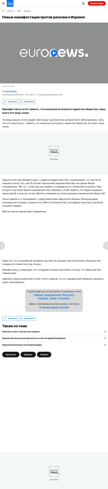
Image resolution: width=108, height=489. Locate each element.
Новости (10, 11)
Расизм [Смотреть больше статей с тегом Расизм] (44, 354)
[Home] (3, 11)
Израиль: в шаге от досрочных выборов (21, 331)
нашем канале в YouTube (55, 307)
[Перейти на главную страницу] (10, 3)
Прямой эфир (97, 3)
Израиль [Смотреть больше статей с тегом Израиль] (28, 354)
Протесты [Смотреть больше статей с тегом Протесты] (11, 354)
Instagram (64, 298)
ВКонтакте (68, 294)
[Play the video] (54, 53)
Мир (19, 11)
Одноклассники (52, 294)
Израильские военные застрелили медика (22, 345)
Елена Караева (11, 91)
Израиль (27, 11)
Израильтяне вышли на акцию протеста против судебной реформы (34, 338)
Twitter (53, 298)
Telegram (38, 294)
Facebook (43, 298)
